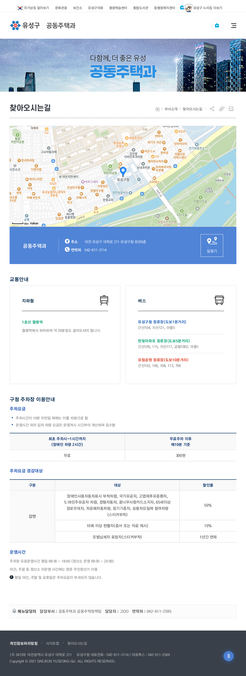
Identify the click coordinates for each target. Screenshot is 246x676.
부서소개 (171, 109)
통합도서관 (140, 7)
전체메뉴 (233, 25)
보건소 (77, 7)
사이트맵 (52, 643)
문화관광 (61, 7)
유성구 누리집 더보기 (201, 8)
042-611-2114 (117, 654)
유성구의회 (95, 7)
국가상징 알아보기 (36, 8)
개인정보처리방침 (23, 643)
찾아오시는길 (192, 109)
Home (158, 109)
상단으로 (228, 656)
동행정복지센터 (164, 7)
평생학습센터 (118, 7)
